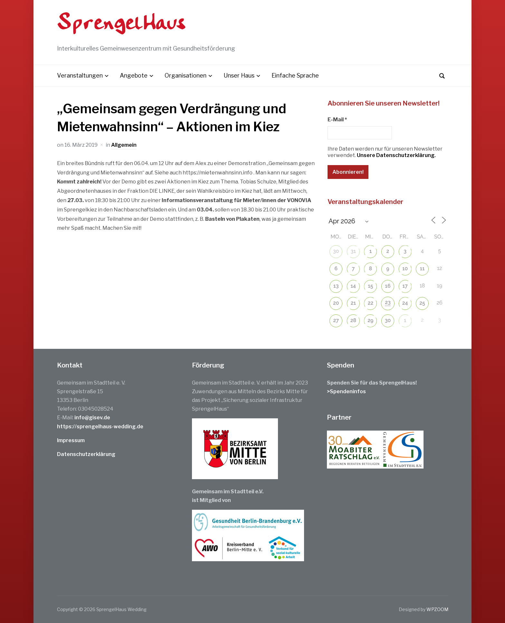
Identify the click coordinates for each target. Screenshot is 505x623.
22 (371, 303)
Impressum (71, 440)
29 (370, 320)
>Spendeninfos (346, 391)
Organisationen (185, 75)
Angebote (134, 75)
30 (336, 251)
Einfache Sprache (295, 75)
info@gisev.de (92, 417)
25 (422, 303)
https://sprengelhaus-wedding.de (100, 426)
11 (422, 268)
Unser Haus (239, 75)
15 (370, 286)
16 (387, 286)
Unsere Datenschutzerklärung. (396, 155)
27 (336, 320)
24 (405, 303)
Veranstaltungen (80, 75)
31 (353, 251)
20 (336, 303)
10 (405, 268)
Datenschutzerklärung (86, 454)
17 (404, 286)
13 (335, 286)
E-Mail (337, 119)
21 (353, 303)
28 (353, 320)
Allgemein (124, 145)
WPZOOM (437, 609)
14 (353, 286)
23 (388, 302)
